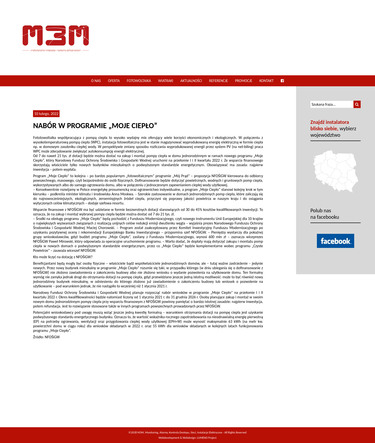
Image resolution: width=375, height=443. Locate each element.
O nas (96, 80)
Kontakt (266, 80)
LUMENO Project (206, 437)
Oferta (114, 80)
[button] (357, 104)
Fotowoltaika (139, 80)
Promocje (243, 80)
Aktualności (191, 80)
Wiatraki (165, 80)
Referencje (218, 80)
